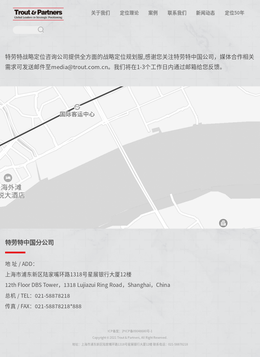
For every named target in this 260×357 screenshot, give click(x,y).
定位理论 (129, 12)
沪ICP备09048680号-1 (137, 331)
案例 (153, 12)
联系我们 (177, 12)
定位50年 (234, 12)
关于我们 (100, 12)
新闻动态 (205, 12)
